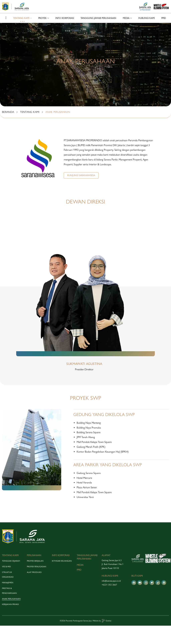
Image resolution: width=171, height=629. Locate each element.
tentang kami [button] (21, 21)
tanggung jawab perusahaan (98, 21)
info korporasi (64, 21)
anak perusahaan (11, 602)
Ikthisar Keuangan (62, 564)
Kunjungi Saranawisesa (81, 178)
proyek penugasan (36, 570)
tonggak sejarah (11, 564)
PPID (163, 21)
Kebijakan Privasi (10, 607)
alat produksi (34, 575)
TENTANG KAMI (29, 115)
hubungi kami (146, 21)
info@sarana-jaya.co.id (111, 584)
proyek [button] (42, 21)
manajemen (7, 586)
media (80, 568)
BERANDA (8, 115)
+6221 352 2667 (109, 588)
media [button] (126, 21)
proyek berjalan (35, 564)
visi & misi (6, 570)
